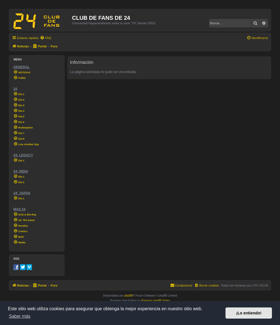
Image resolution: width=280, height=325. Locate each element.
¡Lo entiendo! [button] (248, 313)
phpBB (128, 295)
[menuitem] (45, 38)
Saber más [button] (19, 316)
